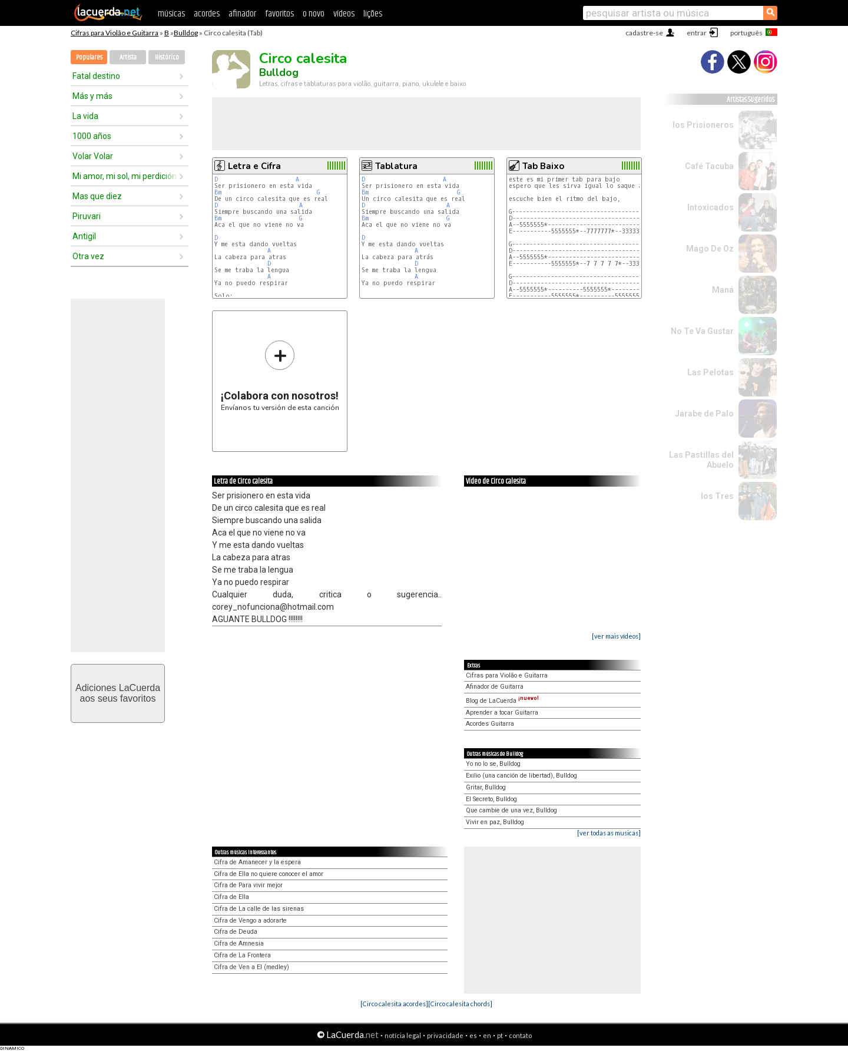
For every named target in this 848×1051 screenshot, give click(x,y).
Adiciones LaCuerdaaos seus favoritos (117, 693)
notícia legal (403, 1035)
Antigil (84, 236)
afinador (242, 13)
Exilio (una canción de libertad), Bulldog (521, 775)
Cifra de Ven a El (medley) (251, 967)
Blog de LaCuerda (502, 701)
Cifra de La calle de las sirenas (259, 909)
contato (520, 1035)
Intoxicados (710, 207)
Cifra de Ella (231, 897)
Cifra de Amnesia (239, 943)
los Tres (717, 496)
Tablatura (396, 166)
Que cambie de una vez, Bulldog (511, 810)
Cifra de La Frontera (242, 955)
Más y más (92, 96)
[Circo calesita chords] (460, 1003)
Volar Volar (92, 156)
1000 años (91, 136)
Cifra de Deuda (235, 932)
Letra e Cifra (254, 166)
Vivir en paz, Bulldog (495, 822)
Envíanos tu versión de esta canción (280, 375)
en (487, 1035)
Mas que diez (97, 196)
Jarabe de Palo (704, 413)
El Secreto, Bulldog (491, 799)
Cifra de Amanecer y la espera (257, 862)
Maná (723, 290)
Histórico (167, 57)
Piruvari (86, 216)
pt (500, 1035)
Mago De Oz (710, 248)
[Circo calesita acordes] (394, 1003)
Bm (217, 192)
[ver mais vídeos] (616, 636)
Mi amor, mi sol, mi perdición (124, 176)
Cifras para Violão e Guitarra (114, 32)
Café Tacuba (709, 166)
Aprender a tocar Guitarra (502, 712)
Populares (89, 57)
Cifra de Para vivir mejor (248, 885)
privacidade (445, 1035)
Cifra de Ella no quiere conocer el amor (268, 874)
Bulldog (186, 32)
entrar (697, 32)
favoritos (279, 13)
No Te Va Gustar (702, 331)
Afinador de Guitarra (495, 686)
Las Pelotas (710, 372)
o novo (313, 13)
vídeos (344, 13)
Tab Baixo (543, 166)
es (473, 1035)
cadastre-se (644, 32)
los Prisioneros (703, 125)
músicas (171, 13)
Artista (128, 57)
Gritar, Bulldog (486, 787)
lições (372, 13)
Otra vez (88, 256)
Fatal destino (96, 76)
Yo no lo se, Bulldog (493, 764)
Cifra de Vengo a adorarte (250, 920)
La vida (85, 116)
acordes (207, 13)
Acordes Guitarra (490, 724)
